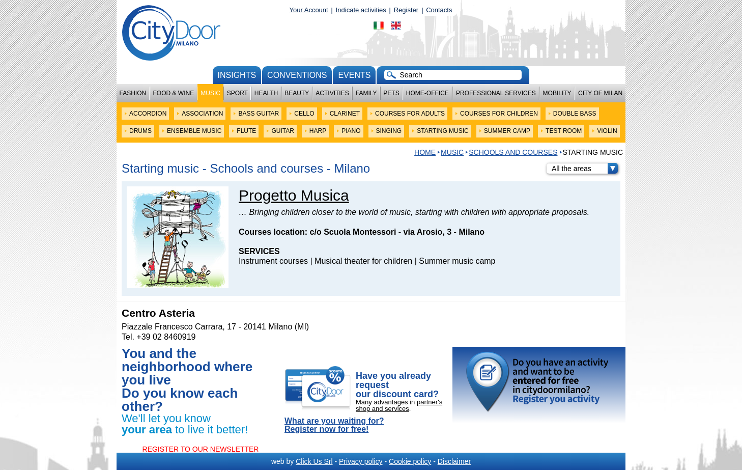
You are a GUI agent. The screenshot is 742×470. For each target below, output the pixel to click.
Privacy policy (361, 461)
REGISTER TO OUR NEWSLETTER (200, 449)
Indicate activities (361, 10)
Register (406, 10)
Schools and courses (513, 152)
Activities (332, 93)
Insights (237, 75)
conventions (297, 75)
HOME (425, 152)
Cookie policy (410, 461)
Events (354, 75)
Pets (391, 93)
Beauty (296, 93)
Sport (237, 93)
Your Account (309, 10)
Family (366, 93)
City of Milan (600, 93)
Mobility (557, 93)
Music (210, 93)
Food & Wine (173, 93)
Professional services (496, 93)
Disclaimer (454, 461)
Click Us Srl (314, 461)
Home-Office (427, 93)
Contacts (439, 10)
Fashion (133, 93)
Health (266, 93)
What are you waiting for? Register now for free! (334, 425)
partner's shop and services (399, 405)
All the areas (585, 168)
